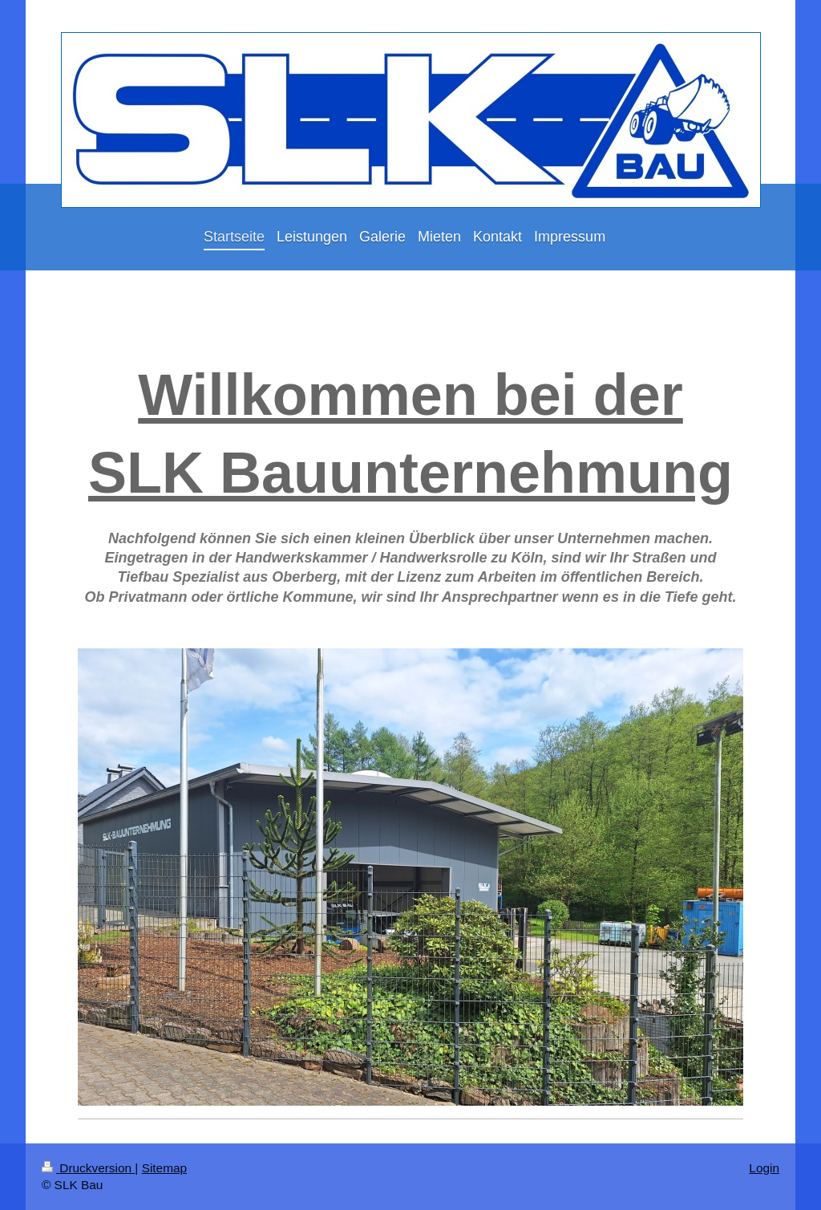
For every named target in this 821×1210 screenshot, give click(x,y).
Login (764, 1168)
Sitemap (164, 1168)
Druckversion (88, 1168)
